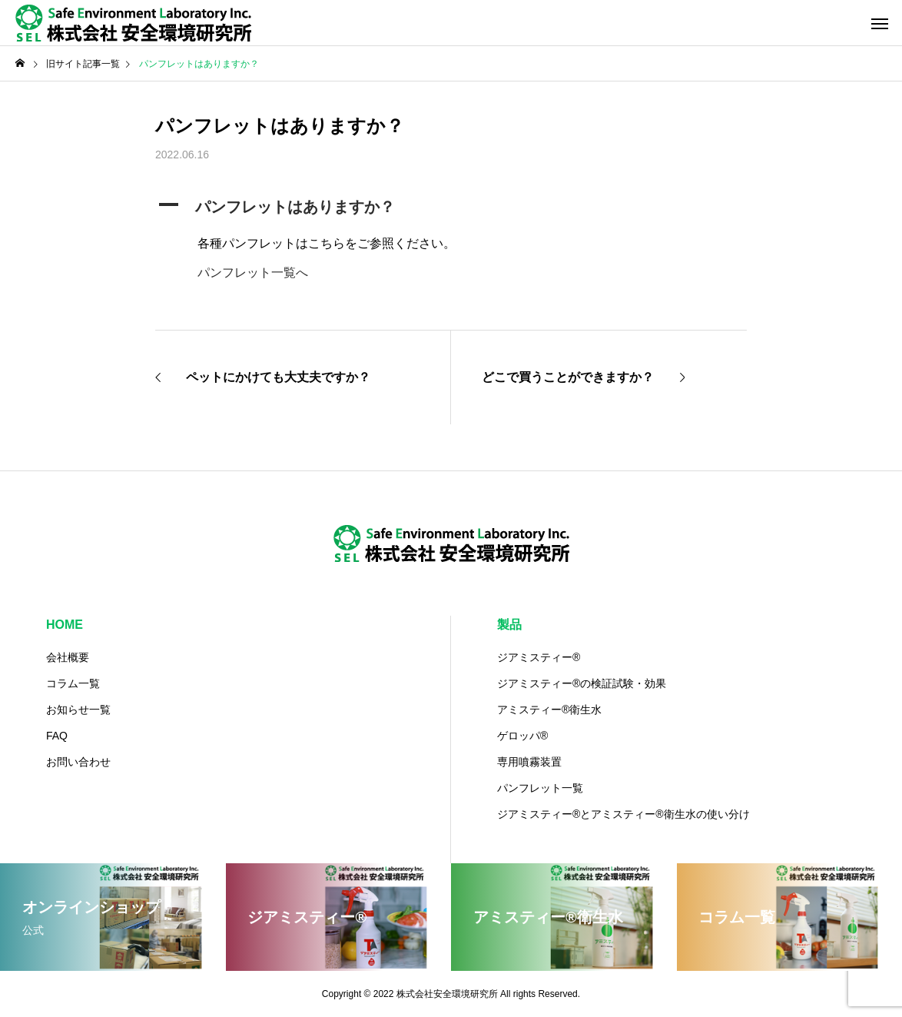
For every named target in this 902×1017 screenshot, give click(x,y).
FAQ (57, 736)
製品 (509, 624)
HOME (64, 624)
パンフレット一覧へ (252, 272)
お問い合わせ (78, 762)
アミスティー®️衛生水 (549, 709)
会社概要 (67, 657)
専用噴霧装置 (529, 762)
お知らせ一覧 (78, 709)
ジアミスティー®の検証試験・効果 (581, 683)
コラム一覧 (73, 683)
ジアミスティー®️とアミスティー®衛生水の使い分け (623, 814)
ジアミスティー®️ (538, 657)
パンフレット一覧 (540, 788)
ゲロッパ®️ (522, 736)
